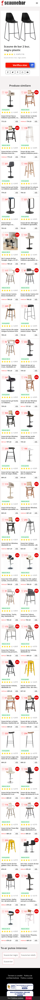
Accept (28, 998)
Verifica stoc (23, 65)
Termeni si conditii (15, 975)
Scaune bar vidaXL (28, 955)
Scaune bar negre (11, 955)
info (16, 121)
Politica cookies (27, 978)
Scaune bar (8, 961)
